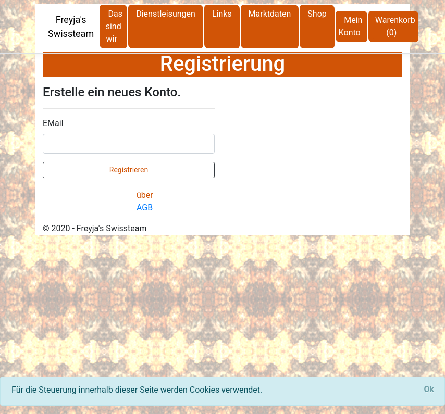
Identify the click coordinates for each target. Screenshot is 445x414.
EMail (53, 123)
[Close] (428, 389)
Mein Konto (351, 26)
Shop (316, 14)
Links (222, 14)
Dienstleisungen (165, 14)
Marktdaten (270, 14)
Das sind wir (114, 26)
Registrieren (128, 170)
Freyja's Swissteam (71, 26)
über (145, 195)
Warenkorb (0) (395, 26)
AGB (145, 207)
